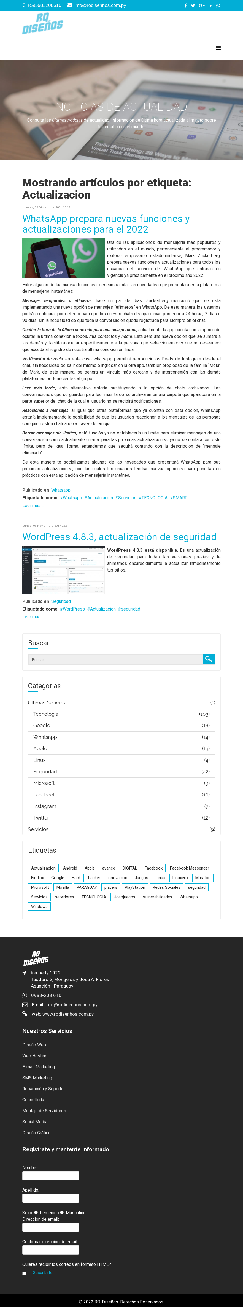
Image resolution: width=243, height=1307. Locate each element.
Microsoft (40, 887)
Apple (90, 868)
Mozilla (62, 887)
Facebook (154, 868)
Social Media (34, 1121)
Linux (160, 877)
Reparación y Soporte (43, 1088)
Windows (39, 906)
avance (108, 868)
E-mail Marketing (38, 1066)
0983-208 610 (46, 995)
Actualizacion (100, 497)
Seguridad (61, 601)
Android (70, 868)
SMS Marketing (37, 1077)
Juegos (141, 877)
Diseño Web (34, 1044)
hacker (94, 877)
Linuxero (180, 877)
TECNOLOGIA (155, 497)
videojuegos (124, 896)
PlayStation (135, 887)
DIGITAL (130, 868)
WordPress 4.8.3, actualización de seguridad (119, 537)
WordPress (74, 609)
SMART (180, 497)
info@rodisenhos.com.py (100, 5)
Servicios (127, 497)
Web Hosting (34, 1055)
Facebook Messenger (189, 868)
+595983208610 (44, 5)
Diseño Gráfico (36, 1132)
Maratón (202, 877)
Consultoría (33, 1099)
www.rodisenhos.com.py (68, 1014)
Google (57, 877)
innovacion (117, 877)
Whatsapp (61, 490)
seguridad (130, 609)
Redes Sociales (166, 887)
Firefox (37, 877)
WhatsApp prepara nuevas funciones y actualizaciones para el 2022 (106, 224)
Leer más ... (33, 505)
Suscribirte (42, 1272)
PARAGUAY (87, 887)
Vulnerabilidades (157, 896)
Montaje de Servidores (44, 1110)
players (110, 887)
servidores (64, 896)
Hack (76, 877)
